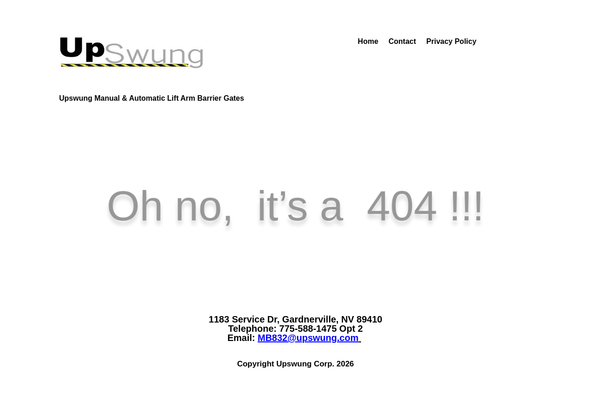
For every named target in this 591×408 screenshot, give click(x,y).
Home (343, 41)
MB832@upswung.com (308, 338)
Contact (403, 41)
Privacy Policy (451, 41)
